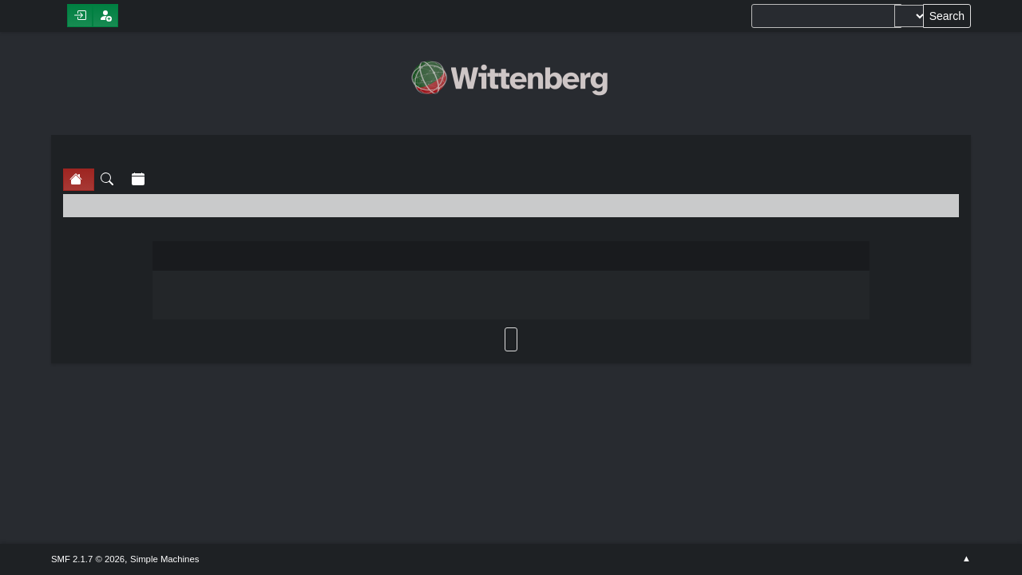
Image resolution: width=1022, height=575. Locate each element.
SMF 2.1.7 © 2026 (88, 559)
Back (511, 339)
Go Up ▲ (966, 559)
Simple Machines (164, 559)
